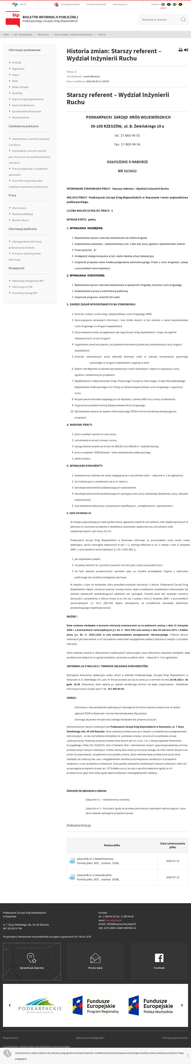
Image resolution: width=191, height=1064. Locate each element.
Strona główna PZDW (67, 4)
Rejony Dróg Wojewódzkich (27, 99)
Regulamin (18, 68)
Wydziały (16, 93)
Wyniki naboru (20, 220)
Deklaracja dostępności (90, 1038)
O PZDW (16, 62)
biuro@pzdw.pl (114, 920)
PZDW (6, 34)
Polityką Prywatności (84, 1053)
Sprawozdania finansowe (26, 111)
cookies (41, 1053)
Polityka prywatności (175, 1038)
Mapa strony (10, 1038)
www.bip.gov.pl (120, 4)
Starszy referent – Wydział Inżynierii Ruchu (73, 34)
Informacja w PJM (21, 287)
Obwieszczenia (20, 117)
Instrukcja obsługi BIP (96, 4)
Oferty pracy (43, 34)
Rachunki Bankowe (22, 105)
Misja (14, 81)
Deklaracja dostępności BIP (27, 281)
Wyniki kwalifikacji (22, 214)
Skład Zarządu (20, 87)
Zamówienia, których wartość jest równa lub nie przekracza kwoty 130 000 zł (30, 157)
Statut (15, 75)
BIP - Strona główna (23, 34)
